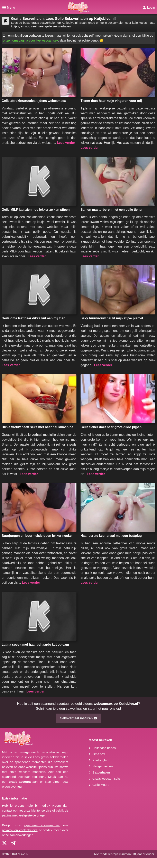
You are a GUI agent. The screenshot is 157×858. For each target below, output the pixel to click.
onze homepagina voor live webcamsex (30, 40)
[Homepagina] (78, 7)
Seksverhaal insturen (78, 718)
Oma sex (98, 754)
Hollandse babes (104, 748)
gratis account (20, 781)
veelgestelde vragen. (32, 815)
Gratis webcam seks (106, 778)
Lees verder (66, 142)
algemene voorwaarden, (42, 825)
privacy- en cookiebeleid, (19, 830)
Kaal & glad (100, 760)
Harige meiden (102, 766)
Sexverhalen (101, 772)
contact (7, 810)
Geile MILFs (100, 784)
